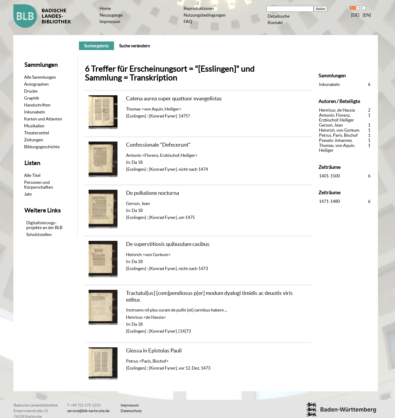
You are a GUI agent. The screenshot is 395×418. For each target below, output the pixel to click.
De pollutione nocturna (152, 193)
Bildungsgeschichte (42, 146)
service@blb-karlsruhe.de (88, 411)
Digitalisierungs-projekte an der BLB (44, 225)
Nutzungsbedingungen (205, 15)
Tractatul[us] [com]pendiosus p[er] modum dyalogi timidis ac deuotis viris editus (209, 296)
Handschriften (37, 104)
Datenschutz (131, 411)
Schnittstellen (39, 234)
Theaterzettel (36, 132)
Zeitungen (33, 139)
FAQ (188, 21)
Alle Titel (32, 175)
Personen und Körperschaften (38, 184)
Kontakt (275, 22)
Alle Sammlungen (40, 77)
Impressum (110, 21)
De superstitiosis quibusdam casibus (168, 244)
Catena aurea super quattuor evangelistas (174, 98)
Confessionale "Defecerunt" (158, 145)
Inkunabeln (34, 111)
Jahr (28, 194)
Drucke (30, 91)
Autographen (36, 84)
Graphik (31, 98)
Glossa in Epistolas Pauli (154, 350)
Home (105, 8)
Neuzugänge (111, 15)
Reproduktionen (199, 8)
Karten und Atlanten (43, 118)
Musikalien (34, 125)
